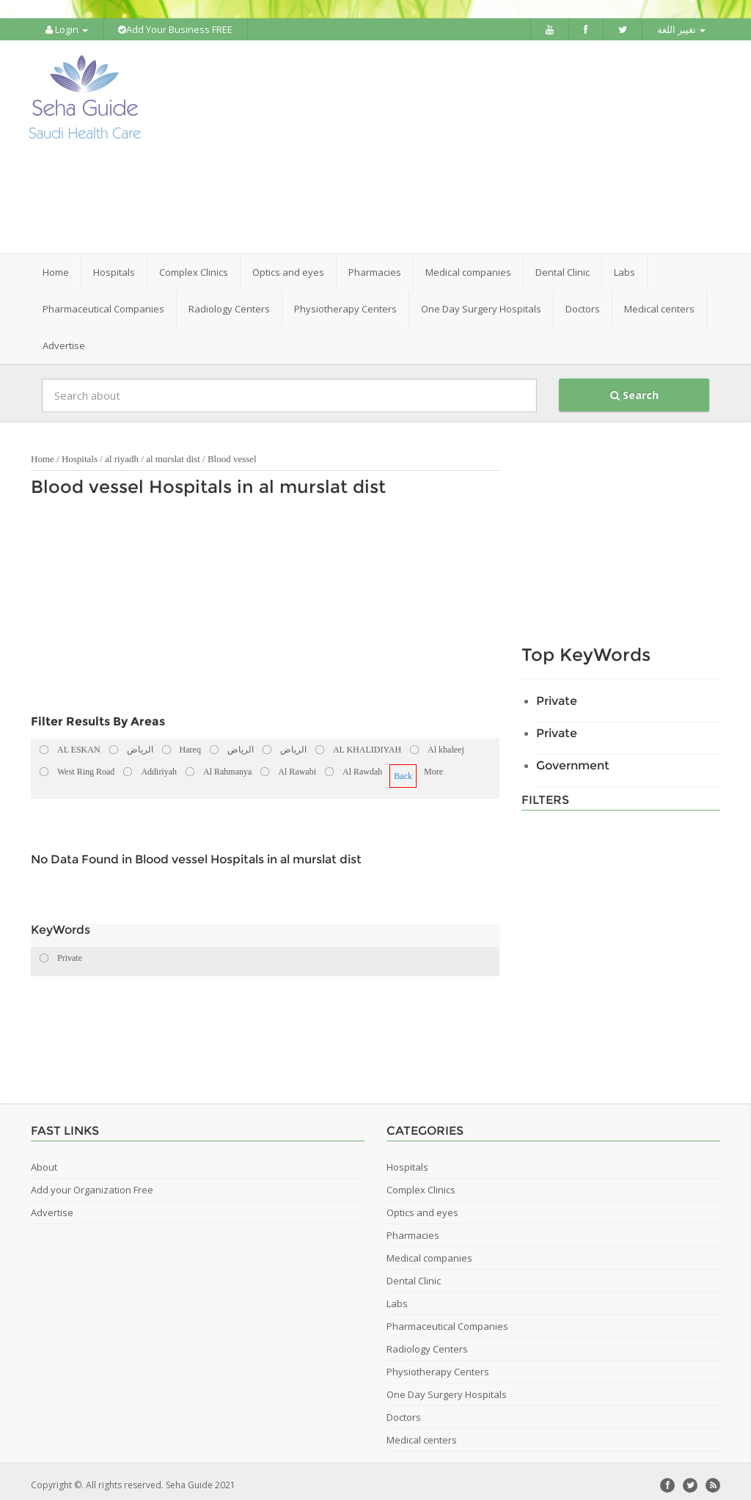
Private (556, 693)
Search (634, 388)
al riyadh (122, 451)
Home (56, 264)
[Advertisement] (467, 143)
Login (66, 29)
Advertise (64, 338)
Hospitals (80, 451)
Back (403, 769)
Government (572, 758)
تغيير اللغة (681, 29)
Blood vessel (232, 451)
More (433, 764)
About (44, 1159)
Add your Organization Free (92, 1182)
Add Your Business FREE (175, 29)
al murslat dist (173, 451)
